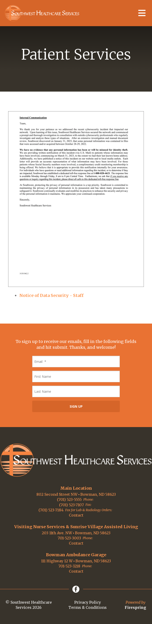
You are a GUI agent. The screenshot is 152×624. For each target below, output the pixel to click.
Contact (76, 515)
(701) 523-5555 (69, 499)
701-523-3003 (69, 538)
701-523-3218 (69, 566)
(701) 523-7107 (71, 505)
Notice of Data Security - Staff (51, 295)
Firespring (135, 607)
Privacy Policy (87, 602)
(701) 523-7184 (51, 510)
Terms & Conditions (87, 607)
